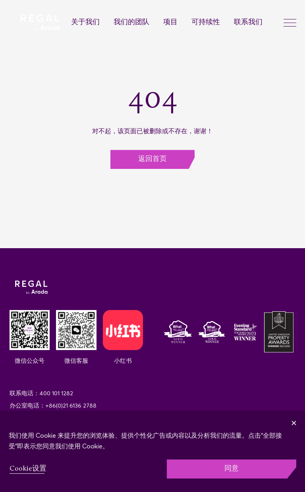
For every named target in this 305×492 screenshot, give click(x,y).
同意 (231, 469)
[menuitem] (92, 22)
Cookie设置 (28, 469)
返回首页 (152, 159)
